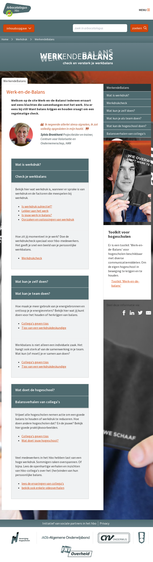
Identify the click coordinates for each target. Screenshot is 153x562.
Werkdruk (21, 39)
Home (5, 39)
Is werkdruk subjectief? (37, 206)
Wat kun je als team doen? (124, 118)
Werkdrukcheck (32, 258)
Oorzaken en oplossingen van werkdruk (48, 219)
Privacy (104, 523)
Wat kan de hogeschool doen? (126, 126)
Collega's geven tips (35, 323)
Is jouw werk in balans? (37, 215)
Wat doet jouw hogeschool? (40, 440)
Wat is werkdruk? (118, 95)
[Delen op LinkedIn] (132, 313)
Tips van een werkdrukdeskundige (44, 328)
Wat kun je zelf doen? (121, 111)
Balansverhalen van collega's (126, 133)
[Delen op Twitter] (140, 313)
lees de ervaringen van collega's (43, 483)
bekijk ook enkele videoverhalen (43, 488)
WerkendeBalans (14, 81)
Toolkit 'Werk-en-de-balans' (125, 283)
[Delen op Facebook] (123, 313)
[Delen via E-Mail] (148, 313)
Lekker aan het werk (35, 211)
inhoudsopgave (16, 28)
